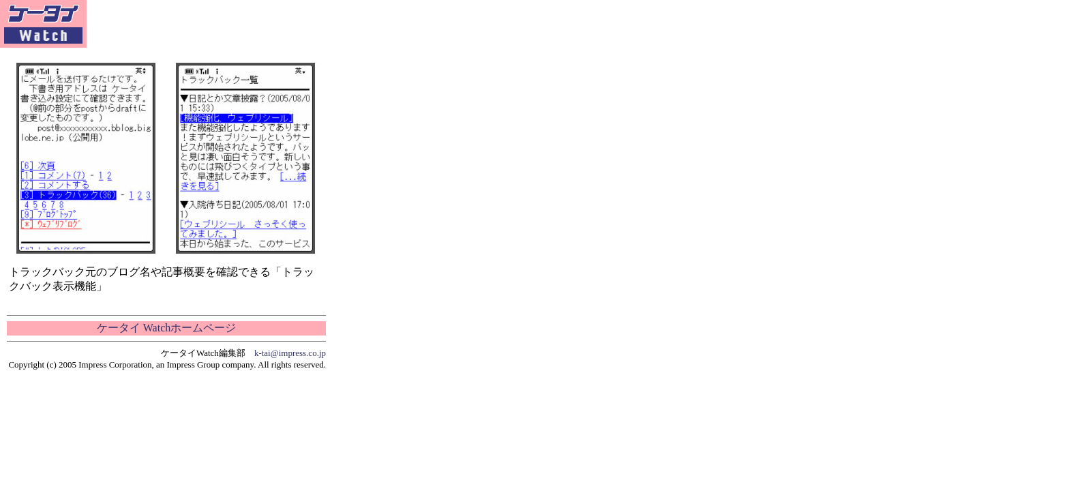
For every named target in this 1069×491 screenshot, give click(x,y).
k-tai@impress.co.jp (290, 353)
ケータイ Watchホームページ (166, 327)
